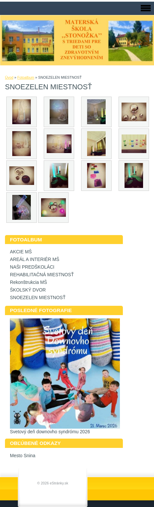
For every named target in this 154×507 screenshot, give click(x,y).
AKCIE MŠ (21, 251)
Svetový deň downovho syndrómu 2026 (50, 431)
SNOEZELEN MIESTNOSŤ (38, 297)
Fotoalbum (25, 77)
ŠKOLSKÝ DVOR (28, 290)
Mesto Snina (22, 455)
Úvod (9, 77)
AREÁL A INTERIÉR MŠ (34, 259)
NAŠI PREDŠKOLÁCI (32, 267)
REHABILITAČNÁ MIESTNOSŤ (42, 274)
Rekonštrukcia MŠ (28, 282)
